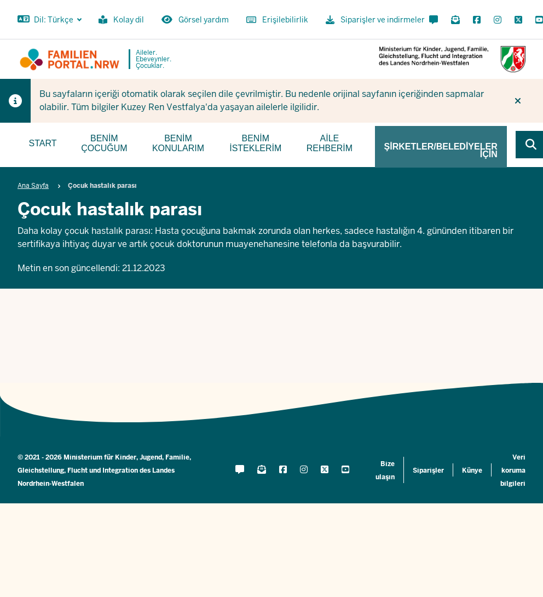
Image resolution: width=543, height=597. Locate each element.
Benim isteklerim (255, 143)
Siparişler (428, 470)
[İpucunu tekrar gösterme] (517, 101)
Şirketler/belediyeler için (441, 150)
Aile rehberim (330, 143)
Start (43, 143)
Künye (472, 470)
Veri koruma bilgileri (512, 470)
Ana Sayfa (33, 185)
